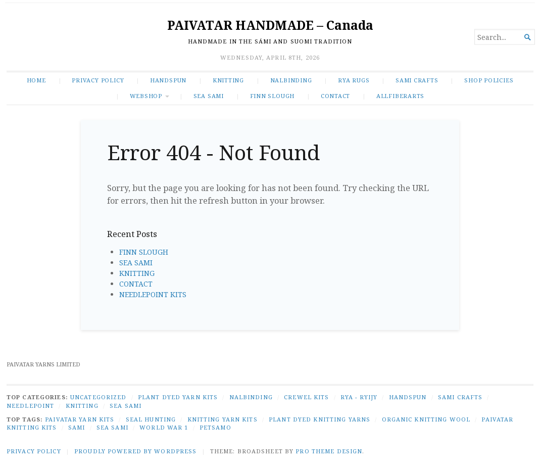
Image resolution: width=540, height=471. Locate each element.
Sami (76, 427)
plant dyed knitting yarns (319, 419)
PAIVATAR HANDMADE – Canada (270, 25)
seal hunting (151, 419)
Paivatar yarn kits (79, 419)
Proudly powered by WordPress (135, 451)
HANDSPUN (168, 80)
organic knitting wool (426, 419)
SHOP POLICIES (488, 80)
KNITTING (228, 80)
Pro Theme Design (329, 451)
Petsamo (215, 427)
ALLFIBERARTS (400, 96)
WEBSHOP (146, 96)
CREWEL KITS (306, 397)
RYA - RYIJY (358, 397)
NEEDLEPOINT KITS (152, 294)
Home (36, 80)
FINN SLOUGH (272, 96)
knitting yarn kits (222, 419)
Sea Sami (112, 427)
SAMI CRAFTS (417, 80)
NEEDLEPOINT (30, 405)
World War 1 (163, 427)
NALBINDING (291, 80)
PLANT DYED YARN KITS (178, 397)
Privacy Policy (98, 80)
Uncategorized (98, 397)
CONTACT (336, 96)
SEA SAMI (208, 96)
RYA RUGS (353, 80)
